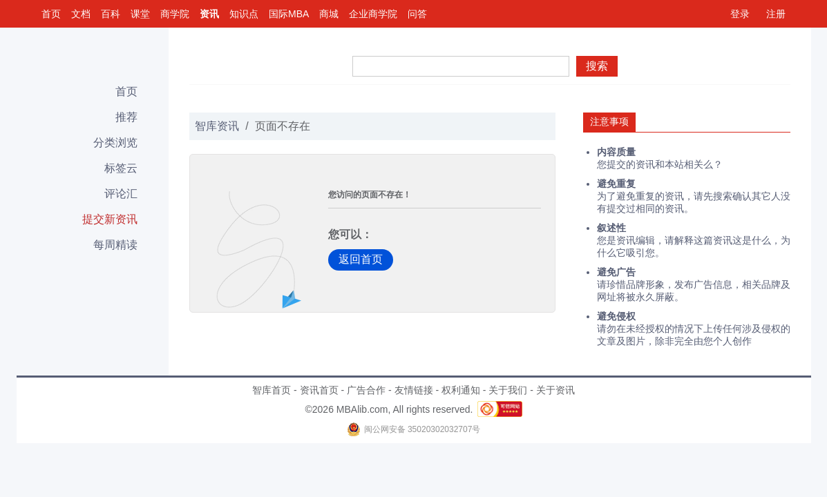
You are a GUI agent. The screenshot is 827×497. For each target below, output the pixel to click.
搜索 (597, 66)
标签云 (120, 168)
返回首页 (361, 259)
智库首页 (271, 390)
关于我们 (507, 390)
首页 (51, 13)
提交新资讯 (109, 219)
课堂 (140, 13)
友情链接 (414, 390)
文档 (81, 13)
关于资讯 (555, 390)
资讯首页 (319, 390)
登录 (740, 13)
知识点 (243, 13)
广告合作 (366, 390)
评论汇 (120, 193)
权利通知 (460, 390)
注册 (776, 13)
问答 (417, 13)
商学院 (174, 13)
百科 (110, 13)
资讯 (209, 13)
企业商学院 (373, 13)
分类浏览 (115, 142)
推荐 (126, 117)
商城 (329, 13)
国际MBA (289, 13)
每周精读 (115, 245)
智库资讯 (217, 126)
